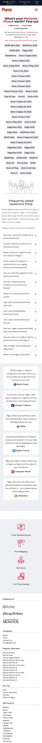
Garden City (8, 723)
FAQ (4, 690)
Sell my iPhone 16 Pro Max (13, 660)
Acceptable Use (9, 643)
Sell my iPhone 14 (10, 668)
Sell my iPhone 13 (10, 670)
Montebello (7, 736)
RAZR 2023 (22, 158)
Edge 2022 (29, 148)
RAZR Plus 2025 (30, 45)
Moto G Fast (30, 122)
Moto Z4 (10, 163)
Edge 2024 (12, 132)
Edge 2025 (27, 51)
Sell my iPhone (9, 653)
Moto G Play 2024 (11, 66)
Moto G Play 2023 (31, 66)
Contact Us (7, 640)
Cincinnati (7, 715)
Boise (5, 710)
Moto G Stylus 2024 (28, 56)
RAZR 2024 (9, 137)
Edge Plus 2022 (15, 148)
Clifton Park (8, 717)
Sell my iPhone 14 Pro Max (13, 665)
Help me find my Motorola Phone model (21, 40)
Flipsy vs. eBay (9, 697)
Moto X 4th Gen (28, 168)
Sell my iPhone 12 (10, 678)
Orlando (6, 738)
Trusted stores (32, 32)
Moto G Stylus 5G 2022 (21, 102)
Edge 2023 (29, 153)
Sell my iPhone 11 (10, 680)
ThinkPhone (10, 56)
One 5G (21, 97)
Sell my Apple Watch (11, 658)
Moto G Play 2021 (14, 122)
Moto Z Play (25, 173)
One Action (22, 163)
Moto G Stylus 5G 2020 (21, 112)
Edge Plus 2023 (15, 153)
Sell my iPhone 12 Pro (11, 675)
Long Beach (8, 733)
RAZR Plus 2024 (27, 132)
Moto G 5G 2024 (21, 71)
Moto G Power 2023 (21, 86)
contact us (13, 228)
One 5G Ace (9, 97)
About (5, 635)
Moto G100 (33, 97)
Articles (6, 695)
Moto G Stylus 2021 (21, 61)
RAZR (33, 163)
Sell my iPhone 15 (10, 663)
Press (5, 638)
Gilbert (5, 725)
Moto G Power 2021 (21, 117)
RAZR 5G (34, 158)
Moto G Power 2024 (21, 81)
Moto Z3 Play (12, 168)
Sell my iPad (8, 655)
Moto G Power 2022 (13, 91)
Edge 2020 (30, 127)
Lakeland (7, 730)
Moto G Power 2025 (21, 76)
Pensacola (7, 741)
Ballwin (6, 707)
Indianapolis (8, 728)
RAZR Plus (9, 158)
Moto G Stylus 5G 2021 (21, 107)
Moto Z (14, 173)
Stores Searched (10, 692)
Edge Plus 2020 (15, 127)
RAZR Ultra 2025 (12, 45)
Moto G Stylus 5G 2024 (21, 142)
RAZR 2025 (15, 51)
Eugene (6, 720)
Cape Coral (7, 712)
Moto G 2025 (32, 91)
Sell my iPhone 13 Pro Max (13, 673)
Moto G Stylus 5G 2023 (27, 137)
